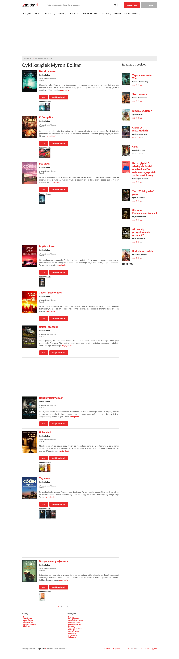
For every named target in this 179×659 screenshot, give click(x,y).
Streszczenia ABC (29, 624)
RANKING (118, 14)
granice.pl (27, 58)
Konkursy (71, 626)
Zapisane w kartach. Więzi (143, 77)
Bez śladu (44, 163)
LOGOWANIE (149, 5)
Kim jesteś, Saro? (142, 111)
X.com (145, 649)
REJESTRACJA (132, 5)
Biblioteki (26, 626)
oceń (43, 97)
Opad (135, 146)
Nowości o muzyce (74, 624)
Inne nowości (72, 635)
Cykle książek (28, 620)
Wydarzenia (72, 637)
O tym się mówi (73, 631)
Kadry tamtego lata (143, 251)
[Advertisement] (70, 224)
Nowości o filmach (74, 622)
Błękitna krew (47, 246)
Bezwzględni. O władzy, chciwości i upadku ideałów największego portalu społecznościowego (144, 169)
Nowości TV (72, 633)
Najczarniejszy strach (51, 397)
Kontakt (107, 649)
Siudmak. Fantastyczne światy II (144, 212)
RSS (154, 649)
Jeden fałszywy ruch (50, 292)
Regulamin (117, 649)
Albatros (53, 79)
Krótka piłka (46, 117)
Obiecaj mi (45, 432)
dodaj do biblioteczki (58, 97)
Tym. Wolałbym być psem (143, 193)
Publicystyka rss (73, 619)
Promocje (71, 630)
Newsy (25, 617)
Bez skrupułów (47, 71)
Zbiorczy (71, 617)
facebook (132, 649)
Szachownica (139, 94)
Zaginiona (44, 478)
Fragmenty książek (74, 628)
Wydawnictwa (28, 622)
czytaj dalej (64, 90)
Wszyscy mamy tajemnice (53, 561)
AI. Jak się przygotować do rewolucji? (141, 232)
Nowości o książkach (75, 620)
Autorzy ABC (27, 619)
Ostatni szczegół (48, 326)
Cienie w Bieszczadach (140, 129)
